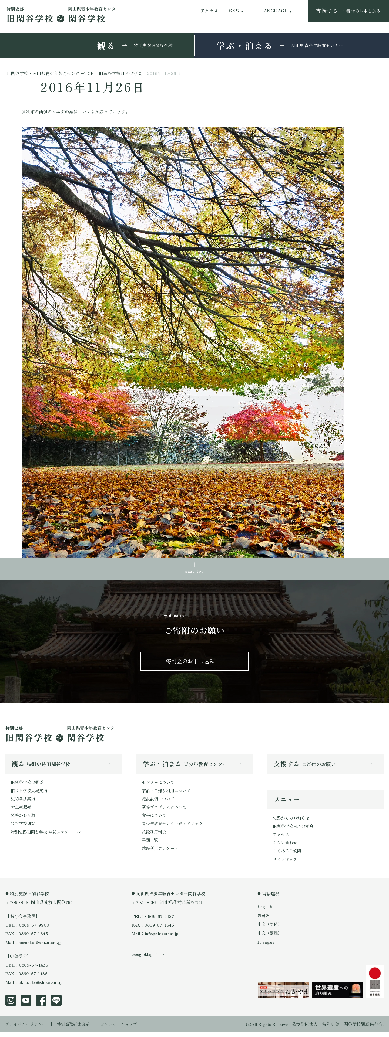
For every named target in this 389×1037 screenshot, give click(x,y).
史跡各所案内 (24, 802)
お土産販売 (21, 810)
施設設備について (159, 802)
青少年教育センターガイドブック (174, 828)
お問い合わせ (286, 847)
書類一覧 (150, 845)
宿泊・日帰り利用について (168, 793)
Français (266, 947)
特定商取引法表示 (77, 1029)
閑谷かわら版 (24, 819)
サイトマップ (286, 864)
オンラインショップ (124, 1029)
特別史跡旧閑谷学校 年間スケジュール (48, 836)
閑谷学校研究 (24, 828)
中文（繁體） (270, 938)
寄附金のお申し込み (190, 663)
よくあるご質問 (288, 855)
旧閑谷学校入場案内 (30, 793)
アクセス (209, 11)
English (265, 911)
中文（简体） (270, 929)
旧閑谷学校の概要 (28, 784)
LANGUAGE (273, 11)
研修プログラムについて (165, 810)
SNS (234, 11)
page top (194, 571)
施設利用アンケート (161, 854)
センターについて (159, 784)
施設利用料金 (155, 836)
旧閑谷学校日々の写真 (294, 830)
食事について (155, 819)
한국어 (263, 920)
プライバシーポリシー (27, 1029)
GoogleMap (142, 963)
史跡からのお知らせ (292, 821)
